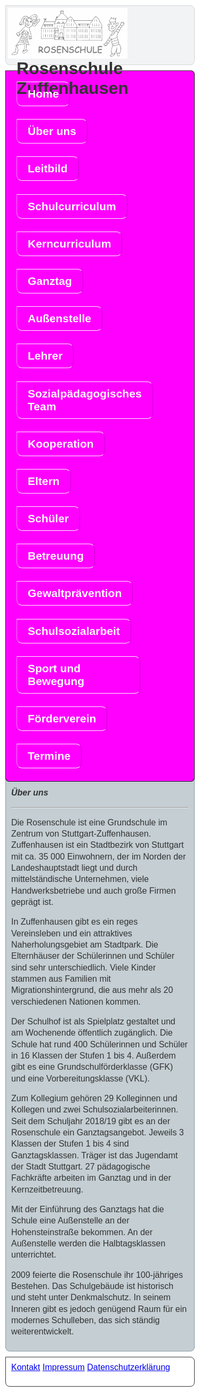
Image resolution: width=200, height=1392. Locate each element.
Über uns (52, 131)
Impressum (64, 1367)
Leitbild (48, 168)
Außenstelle (59, 318)
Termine (49, 756)
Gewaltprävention (75, 593)
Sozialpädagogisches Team (85, 399)
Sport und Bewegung (56, 674)
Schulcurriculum (72, 206)
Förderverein (62, 718)
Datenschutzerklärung (128, 1367)
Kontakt (25, 1367)
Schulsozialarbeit (74, 631)
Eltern (44, 481)
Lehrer (45, 355)
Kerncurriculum (69, 243)
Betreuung (56, 556)
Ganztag (50, 281)
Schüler (48, 518)
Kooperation (61, 444)
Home (43, 94)
